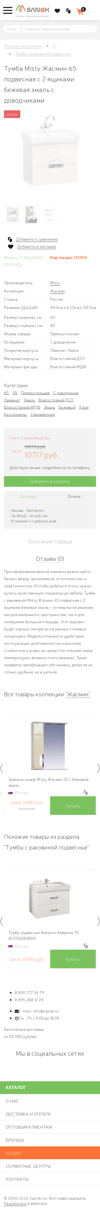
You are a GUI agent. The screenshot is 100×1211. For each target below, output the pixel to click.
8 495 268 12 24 (29, 999)
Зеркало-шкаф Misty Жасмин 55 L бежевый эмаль (48, 782)
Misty (55, 282)
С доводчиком (66, 392)
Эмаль (29, 400)
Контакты (17, 1179)
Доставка (28, 496)
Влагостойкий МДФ (22, 407)
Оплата (74, 496)
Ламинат (12, 400)
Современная (43, 414)
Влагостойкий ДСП (55, 400)
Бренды (15, 1140)
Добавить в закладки (36, 246)
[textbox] (55, 29)
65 (6, 392)
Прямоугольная (35, 392)
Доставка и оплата (28, 1114)
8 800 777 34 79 (29, 992)
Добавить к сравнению (37, 239)
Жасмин (57, 291)
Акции (13, 1153)
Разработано (15, 1203)
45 (15, 392)
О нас (12, 1101)
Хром (84, 407)
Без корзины (15, 414)
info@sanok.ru (46, 1010)
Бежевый (67, 407)
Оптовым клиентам (29, 1127)
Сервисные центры (28, 1166)
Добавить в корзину (50, 481)
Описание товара (50, 541)
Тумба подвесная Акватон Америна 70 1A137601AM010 (43, 935)
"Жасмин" (77, 694)
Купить (73, 805)
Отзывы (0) (50, 558)
